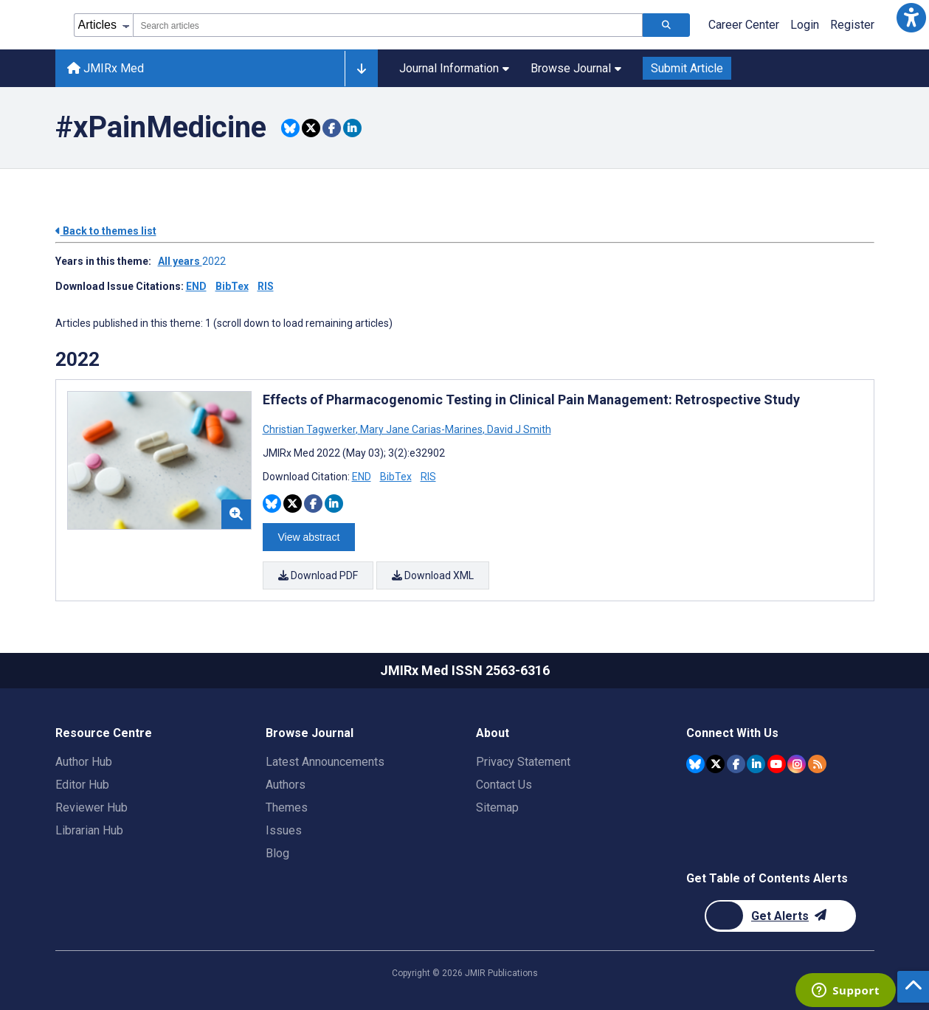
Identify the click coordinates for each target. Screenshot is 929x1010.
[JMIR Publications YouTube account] (776, 764)
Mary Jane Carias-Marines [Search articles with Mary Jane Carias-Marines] (421, 429)
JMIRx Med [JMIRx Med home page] (105, 68)
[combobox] (388, 25)
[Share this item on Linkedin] (352, 128)
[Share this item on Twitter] (311, 128)
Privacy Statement (523, 762)
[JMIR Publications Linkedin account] (756, 764)
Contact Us (504, 785)
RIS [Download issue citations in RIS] (266, 286)
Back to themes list (105, 231)
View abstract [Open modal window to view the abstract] (309, 537)
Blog (277, 853)
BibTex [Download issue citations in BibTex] (232, 286)
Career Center (743, 25)
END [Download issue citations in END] (196, 286)
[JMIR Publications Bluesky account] (695, 764)
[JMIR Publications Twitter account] (715, 764)
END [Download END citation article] (361, 476)
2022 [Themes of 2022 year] (77, 359)
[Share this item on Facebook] (331, 128)
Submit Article (687, 68)
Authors (285, 785)
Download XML (433, 575)
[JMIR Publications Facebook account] (736, 764)
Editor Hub (82, 785)
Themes (287, 807)
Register (852, 25)
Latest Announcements (325, 762)
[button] (911, 17)
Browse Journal (576, 68)
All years (180, 261)
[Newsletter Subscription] (780, 916)
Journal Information (454, 68)
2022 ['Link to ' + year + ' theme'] (216, 261)
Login (804, 25)
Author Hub (83, 762)
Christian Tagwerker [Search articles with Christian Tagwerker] (310, 429)
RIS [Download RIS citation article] (428, 476)
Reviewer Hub (91, 807)
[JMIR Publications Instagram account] (796, 764)
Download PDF (318, 575)
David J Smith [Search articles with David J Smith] (518, 429)
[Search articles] (666, 25)
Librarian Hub (89, 830)
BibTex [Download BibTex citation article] (396, 476)
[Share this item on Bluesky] (290, 128)
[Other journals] (361, 68)
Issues (284, 830)
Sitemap (497, 807)
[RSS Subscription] (817, 764)
